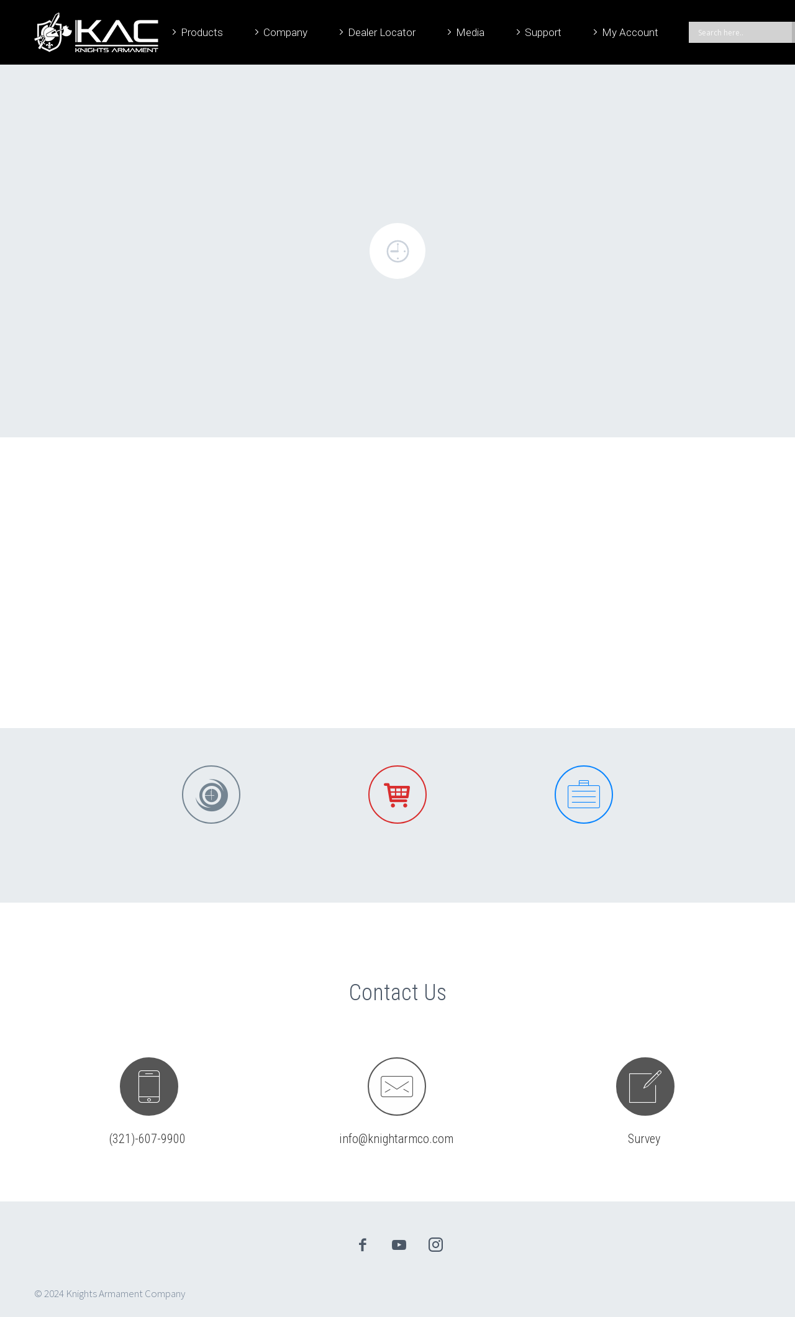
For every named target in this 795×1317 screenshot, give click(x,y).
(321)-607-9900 (147, 1138)
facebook (362, 1244)
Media (470, 32)
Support (543, 32)
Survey (644, 1138)
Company (285, 32)
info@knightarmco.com (396, 1138)
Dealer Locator (382, 32)
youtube (399, 1244)
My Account (630, 32)
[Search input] (743, 32)
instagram (436, 1244)
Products (202, 32)
